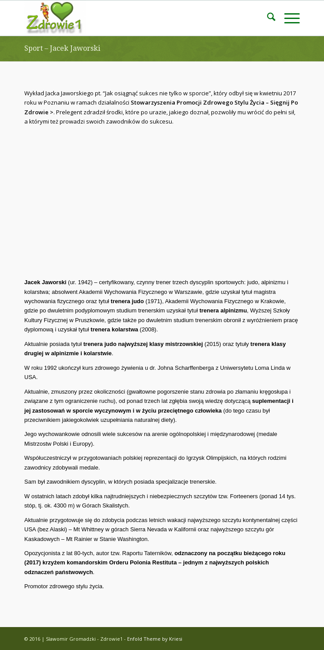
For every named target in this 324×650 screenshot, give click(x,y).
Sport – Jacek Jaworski (62, 48)
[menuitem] (266, 18)
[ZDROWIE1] (134, 18)
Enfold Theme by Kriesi (154, 638)
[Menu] (287, 18)
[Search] (266, 18)
